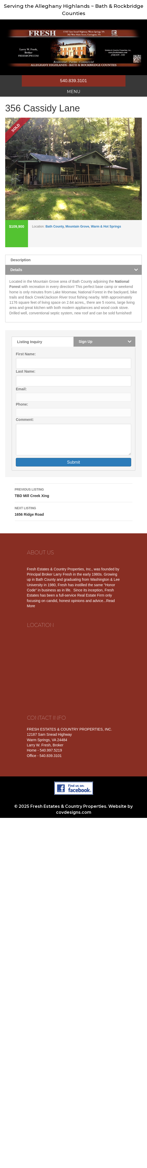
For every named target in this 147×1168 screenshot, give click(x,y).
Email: (21, 389)
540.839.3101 (73, 80)
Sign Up (86, 341)
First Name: (26, 354)
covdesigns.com (73, 812)
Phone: (22, 404)
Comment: (25, 419)
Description (21, 260)
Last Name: (25, 371)
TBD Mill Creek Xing (73, 492)
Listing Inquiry (29, 342)
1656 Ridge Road (73, 510)
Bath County (54, 226)
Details (16, 270)
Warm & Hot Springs (106, 226)
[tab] (73, 260)
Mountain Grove (77, 226)
